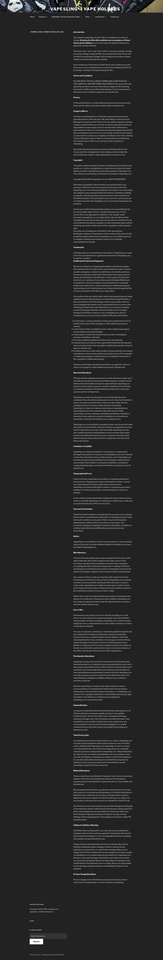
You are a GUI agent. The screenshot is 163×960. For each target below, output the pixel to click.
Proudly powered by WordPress (53, 955)
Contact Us (115, 17)
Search (36, 941)
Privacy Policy (35, 955)
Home (32, 17)
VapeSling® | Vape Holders (85, 8)
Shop (88, 17)
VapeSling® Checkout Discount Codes (67, 17)
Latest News (101, 17)
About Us (43, 17)
